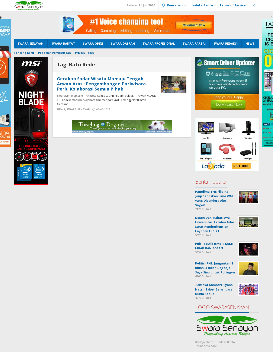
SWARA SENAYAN (78, 109)
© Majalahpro (204, 342)
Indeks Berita (226, 342)
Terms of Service (206, 346)
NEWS (61, 109)
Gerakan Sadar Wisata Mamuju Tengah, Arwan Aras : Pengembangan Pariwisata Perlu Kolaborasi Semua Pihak (101, 84)
